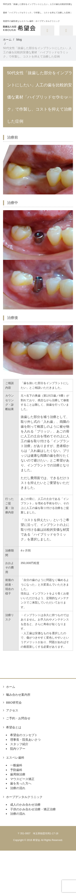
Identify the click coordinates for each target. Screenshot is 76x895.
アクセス (12, 710)
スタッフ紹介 (19, 744)
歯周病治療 (17, 774)
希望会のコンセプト (23, 735)
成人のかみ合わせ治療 (25, 804)
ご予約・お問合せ (18, 718)
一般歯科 (16, 765)
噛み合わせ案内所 (18, 694)
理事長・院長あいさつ (25, 739)
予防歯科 (16, 770)
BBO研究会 (14, 702)
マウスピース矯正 (22, 779)
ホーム (10, 686)
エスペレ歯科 (15, 757)
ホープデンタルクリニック (24, 797)
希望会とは (13, 727)
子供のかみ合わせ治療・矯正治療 (33, 809)
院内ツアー (17, 748)
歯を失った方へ (20, 783)
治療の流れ (17, 788)
